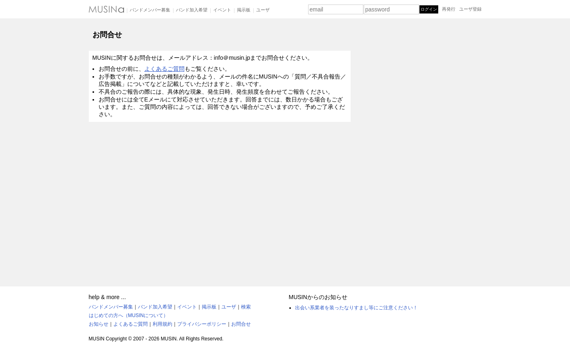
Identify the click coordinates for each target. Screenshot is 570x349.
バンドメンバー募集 (150, 9)
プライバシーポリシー (201, 324)
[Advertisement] (420, 152)
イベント (222, 9)
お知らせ (98, 324)
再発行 (448, 9)
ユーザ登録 (470, 9)
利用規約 (162, 324)
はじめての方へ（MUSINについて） (129, 315)
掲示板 (243, 9)
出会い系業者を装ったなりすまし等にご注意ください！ (356, 308)
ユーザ (263, 9)
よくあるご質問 (164, 68)
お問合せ (241, 324)
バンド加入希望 (191, 9)
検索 (246, 307)
